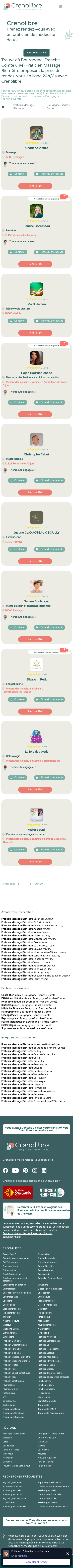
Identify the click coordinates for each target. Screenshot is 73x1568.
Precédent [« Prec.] (12, 884)
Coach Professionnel (12, 1274)
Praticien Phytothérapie (49, 1361)
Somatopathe (9, 1401)
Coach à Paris (9, 1502)
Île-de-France (24, 1074)
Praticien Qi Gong (46, 1365)
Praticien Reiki (10, 1369)
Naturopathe (44, 1329)
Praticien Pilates (10, 1365)
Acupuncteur (44, 1254)
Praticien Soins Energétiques (16, 1373)
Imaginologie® (45, 1313)
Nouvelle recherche (36, 52)
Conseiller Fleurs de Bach (50, 1278)
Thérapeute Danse (11, 1409)
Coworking (43, 1285)
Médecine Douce (11, 1329)
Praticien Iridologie (12, 1353)
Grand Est (23, 1061)
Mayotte (22, 1084)
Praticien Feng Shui (12, 1349)
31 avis (44, 368)
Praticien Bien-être (12, 1341)
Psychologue (9, 1385)
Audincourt (28, 965)
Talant (25, 979)
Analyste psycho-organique (16, 1258)
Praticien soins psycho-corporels (53, 1377)
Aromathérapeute (46, 1258)
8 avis (44, 825)
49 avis (44, 299)
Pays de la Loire (26, 1098)
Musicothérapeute (47, 1325)
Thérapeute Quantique (14, 1417)
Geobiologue (9, 1305)
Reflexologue (9, 1393)
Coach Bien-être (45, 1270)
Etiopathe (7, 1301)
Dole (24, 942)
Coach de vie (44, 1274)
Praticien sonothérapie (13, 1381)
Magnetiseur (44, 1321)
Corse (20, 1057)
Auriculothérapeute (47, 1262)
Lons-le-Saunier (30, 955)
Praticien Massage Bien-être (23, 107)
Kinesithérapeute (11, 1321)
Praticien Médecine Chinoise (16, 1361)
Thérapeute (43, 1405)
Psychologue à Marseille (14, 1498)
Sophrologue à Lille (12, 1490)
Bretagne (22, 1051)
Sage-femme (44, 1397)
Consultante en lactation (14, 1285)
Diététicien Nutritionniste (50, 1289)
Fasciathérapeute (46, 1301)
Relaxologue (44, 1393)
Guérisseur (43, 1309)
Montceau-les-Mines (33, 952)
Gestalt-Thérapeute (47, 1305)
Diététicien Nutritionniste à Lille (53, 1506)
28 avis (44, 449)
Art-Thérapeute (10, 1262)
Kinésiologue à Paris (12, 1494)
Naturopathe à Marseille (49, 1494)
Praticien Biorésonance (49, 1341)
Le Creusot (27, 945)
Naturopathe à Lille (47, 1498)
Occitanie (22, 1094)
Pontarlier (27, 959)
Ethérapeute (44, 1297)
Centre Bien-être (46, 1266)
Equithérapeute (10, 1297)
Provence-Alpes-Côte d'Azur (33, 1101)
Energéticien (44, 1293)
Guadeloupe (24, 1064)
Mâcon (25, 935)
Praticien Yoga (10, 1377)
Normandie (23, 1088)
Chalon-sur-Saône (32, 925)
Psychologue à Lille (47, 1490)
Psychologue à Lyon (47, 1502)
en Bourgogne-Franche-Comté (28, 995)
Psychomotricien (46, 1385)
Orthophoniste (10, 1333)
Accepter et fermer (36, 1562)
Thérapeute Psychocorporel (51, 1413)
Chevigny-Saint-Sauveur (35, 975)
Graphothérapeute (12, 1309)
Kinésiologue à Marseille (14, 1506)
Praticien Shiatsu (46, 1369)
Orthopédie (43, 1333)
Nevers (25, 932)
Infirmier (7, 1317)
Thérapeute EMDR (47, 1409)
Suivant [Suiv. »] (35, 884)
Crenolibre (9, 1159)
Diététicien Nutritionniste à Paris (53, 1486)
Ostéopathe (8, 1337)
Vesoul (25, 962)
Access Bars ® (9, 1254)
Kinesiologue (44, 1317)
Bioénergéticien (10, 1266)
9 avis (44, 674)
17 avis (44, 527)
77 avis (44, 221)
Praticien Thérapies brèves (50, 1373)
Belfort (25, 922)
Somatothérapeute (47, 1401)
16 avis (44, 596)
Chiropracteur (9, 1270)
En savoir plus (19, 1555)
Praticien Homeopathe (48, 1349)
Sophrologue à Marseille (49, 1482)
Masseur (7, 1325)
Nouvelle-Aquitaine (28, 1091)
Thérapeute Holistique (13, 1413)
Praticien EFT (44, 1345)
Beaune (26, 949)
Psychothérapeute (46, 1389)
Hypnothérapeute (11, 1313)
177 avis (44, 143)
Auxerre (26, 929)
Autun (25, 972)
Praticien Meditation (48, 1357)
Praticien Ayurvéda (47, 1337)
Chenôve (26, 969)
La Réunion (23, 1077)
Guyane (21, 1067)
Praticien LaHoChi (46, 1353)
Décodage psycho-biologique (17, 1293)
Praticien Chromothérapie (15, 1345)
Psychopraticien (10, 1389)
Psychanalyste (44, 1381)
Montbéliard (28, 939)
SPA (5, 1397)
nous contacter (48, 1546)
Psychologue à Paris (12, 1482)
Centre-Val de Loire (28, 1054)
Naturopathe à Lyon (12, 1486)
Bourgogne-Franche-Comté (59, 107)
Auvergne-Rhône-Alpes (30, 1044)
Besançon (27, 919)
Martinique (23, 1081)
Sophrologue (9, 1405)
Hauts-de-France (27, 1071)
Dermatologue (10, 1289)
